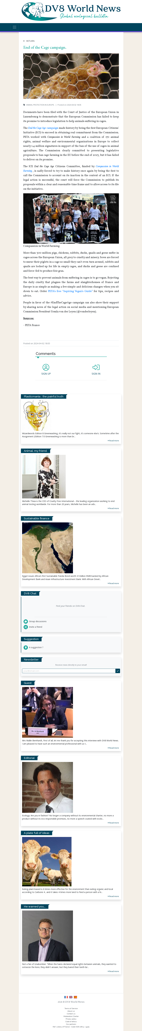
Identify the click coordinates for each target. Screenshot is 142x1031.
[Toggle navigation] (14, 27)
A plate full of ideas (36, 832)
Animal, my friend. (35, 450)
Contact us (71, 1014)
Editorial (29, 757)
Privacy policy (71, 1019)
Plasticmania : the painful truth (43, 396)
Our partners (71, 1024)
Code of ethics (71, 1022)
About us (71, 1011)
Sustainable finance (36, 518)
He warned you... (34, 906)
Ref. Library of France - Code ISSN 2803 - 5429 (71, 1027)
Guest (28, 682)
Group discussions (35, 621)
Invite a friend (33, 626)
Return (29, 41)
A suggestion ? (33, 647)
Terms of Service (71, 1008)
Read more (113, 748)
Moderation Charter (71, 1016)
